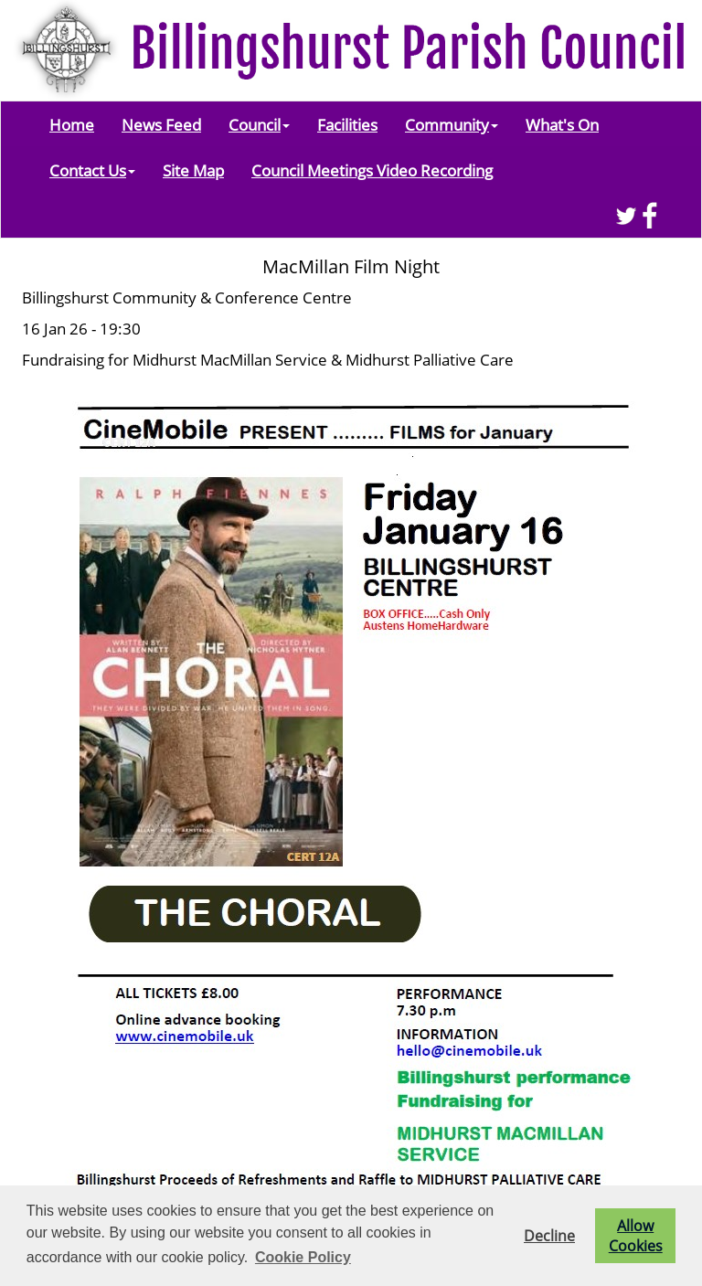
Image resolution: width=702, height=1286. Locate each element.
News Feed (161, 124)
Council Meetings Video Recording (372, 170)
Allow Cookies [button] (636, 1236)
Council (259, 124)
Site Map (193, 170)
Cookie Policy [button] (303, 1257)
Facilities (347, 124)
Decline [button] (549, 1236)
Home (71, 124)
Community (451, 124)
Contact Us (92, 170)
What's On (562, 124)
